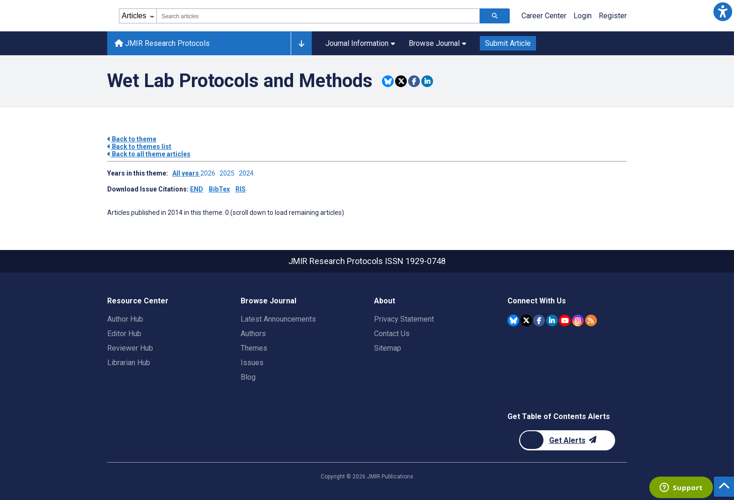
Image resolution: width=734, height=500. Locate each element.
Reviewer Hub (130, 348)
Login (582, 15)
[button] (722, 11)
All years (186, 173)
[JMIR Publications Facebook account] (539, 320)
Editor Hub (124, 333)
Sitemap (387, 348)
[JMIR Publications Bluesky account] (513, 320)
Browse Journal (437, 43)
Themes (254, 348)
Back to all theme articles (149, 154)
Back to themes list (139, 146)
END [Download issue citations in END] (196, 189)
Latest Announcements (278, 319)
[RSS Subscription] (591, 320)
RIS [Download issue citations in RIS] (240, 189)
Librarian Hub (128, 362)
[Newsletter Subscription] (567, 440)
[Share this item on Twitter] (401, 81)
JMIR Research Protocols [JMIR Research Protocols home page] (162, 43)
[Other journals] (301, 43)
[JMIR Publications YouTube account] (565, 320)
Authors (253, 333)
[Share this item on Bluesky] (388, 81)
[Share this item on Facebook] (414, 81)
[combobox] (318, 15)
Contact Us (392, 333)
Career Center (543, 15)
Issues (252, 362)
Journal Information (360, 43)
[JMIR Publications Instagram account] (578, 320)
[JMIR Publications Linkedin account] (552, 320)
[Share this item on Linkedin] (427, 81)
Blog (248, 377)
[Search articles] (495, 15)
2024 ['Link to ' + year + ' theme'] (248, 173)
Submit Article (508, 43)
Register (613, 15)
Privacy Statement (404, 319)
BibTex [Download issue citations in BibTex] (219, 189)
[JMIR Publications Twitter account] (526, 320)
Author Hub (125, 319)
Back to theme (131, 139)
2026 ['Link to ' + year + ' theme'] (210, 173)
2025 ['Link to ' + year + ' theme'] (229, 173)
